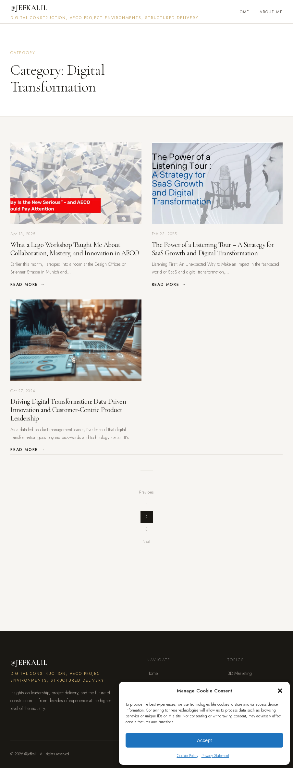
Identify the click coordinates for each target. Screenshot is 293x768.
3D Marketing (239, 673)
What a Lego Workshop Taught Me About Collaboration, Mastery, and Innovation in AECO (74, 248)
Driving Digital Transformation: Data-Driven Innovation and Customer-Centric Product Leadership (68, 409)
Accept (204, 740)
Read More (24, 284)
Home (243, 12)
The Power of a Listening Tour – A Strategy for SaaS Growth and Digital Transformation (213, 248)
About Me (271, 12)
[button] (280, 691)
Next (146, 541)
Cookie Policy (187, 756)
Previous (146, 492)
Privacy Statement (215, 756)
